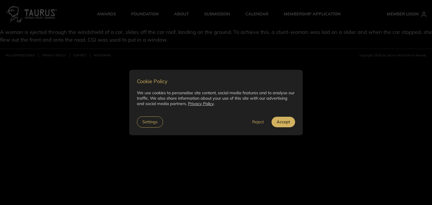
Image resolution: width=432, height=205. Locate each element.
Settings (150, 121)
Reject (258, 121)
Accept (283, 121)
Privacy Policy (201, 103)
